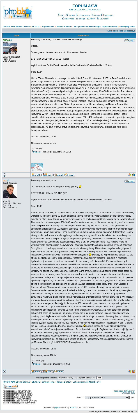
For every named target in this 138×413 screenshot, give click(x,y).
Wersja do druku (128, 393)
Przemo (73, 407)
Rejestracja (68, 19)
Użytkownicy (83, 15)
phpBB (57, 407)
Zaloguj (80, 19)
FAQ (61, 15)
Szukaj (70, 15)
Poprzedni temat (110, 27)
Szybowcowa (48, 27)
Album (91, 19)
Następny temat (127, 27)
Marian (6, 40)
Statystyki (106, 15)
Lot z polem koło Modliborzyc (87, 27)
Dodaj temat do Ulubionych (124, 391)
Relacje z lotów (64, 27)
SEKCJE (36, 27)
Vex (5, 180)
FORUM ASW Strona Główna (16, 27)
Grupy (96, 15)
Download (102, 19)
